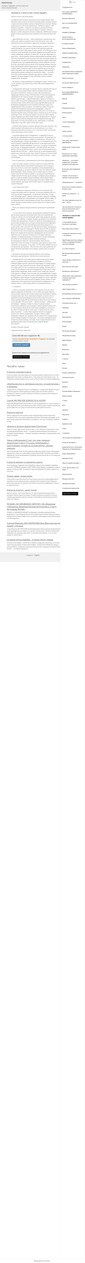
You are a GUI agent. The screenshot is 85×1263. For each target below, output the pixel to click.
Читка (64, 117)
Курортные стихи (67, 424)
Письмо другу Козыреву (69, 331)
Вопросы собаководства (69, 372)
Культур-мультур (67, 112)
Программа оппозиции (68, 483)
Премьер (64, 345)
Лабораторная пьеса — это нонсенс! (72, 182)
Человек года (66, 126)
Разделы (36, 555)
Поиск (72, 2)
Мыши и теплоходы (67, 78)
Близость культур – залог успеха (22, 490)
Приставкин (65, 354)
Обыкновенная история (68, 335)
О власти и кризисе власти (19, 372)
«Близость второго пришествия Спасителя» (27, 426)
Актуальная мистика (68, 377)
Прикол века (65, 27)
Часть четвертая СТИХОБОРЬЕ (71, 298)
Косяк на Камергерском (68, 48)
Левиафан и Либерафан (68, 32)
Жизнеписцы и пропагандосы (70, 271)
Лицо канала (65, 414)
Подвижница (65, 67)
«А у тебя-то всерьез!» (68, 248)
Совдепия (65, 419)
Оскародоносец (66, 62)
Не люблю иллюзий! (68, 43)
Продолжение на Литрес (70, 493)
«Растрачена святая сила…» (70, 303)
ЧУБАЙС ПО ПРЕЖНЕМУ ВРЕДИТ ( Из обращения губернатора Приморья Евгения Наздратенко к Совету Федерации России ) (32, 506)
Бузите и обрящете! (67, 87)
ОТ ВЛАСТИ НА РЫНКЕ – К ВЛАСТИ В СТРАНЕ (30, 540)
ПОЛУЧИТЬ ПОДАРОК (21, 345)
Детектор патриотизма (68, 18)
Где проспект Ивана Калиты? (70, 83)
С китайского (66, 433)
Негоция (64, 368)
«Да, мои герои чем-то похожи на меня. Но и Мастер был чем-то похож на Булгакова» (71, 209)
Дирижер (64, 386)
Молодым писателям (68, 479)
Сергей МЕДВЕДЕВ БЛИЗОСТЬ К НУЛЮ (26, 400)
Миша (64, 363)
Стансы (64, 428)
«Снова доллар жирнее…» (69, 442)
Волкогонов (65, 349)
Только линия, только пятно (19, 476)
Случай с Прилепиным (68, 122)
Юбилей (64, 98)
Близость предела (15, 412)
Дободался (65, 410)
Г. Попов (64, 400)
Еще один (65, 312)
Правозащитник (66, 317)
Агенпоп (64, 103)
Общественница (66, 340)
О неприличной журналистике (70, 488)
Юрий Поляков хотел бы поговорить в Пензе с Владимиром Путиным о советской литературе (72, 242)
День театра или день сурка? (70, 266)
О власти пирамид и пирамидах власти (25, 462)
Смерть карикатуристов (68, 453)
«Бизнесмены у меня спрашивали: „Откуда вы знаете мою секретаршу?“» (71, 278)
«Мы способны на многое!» (70, 284)
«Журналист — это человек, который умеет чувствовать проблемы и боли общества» (70, 162)
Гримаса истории (67, 396)
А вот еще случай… (67, 136)
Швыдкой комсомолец (68, 108)
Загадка (64, 326)
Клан (63, 405)
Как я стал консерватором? (69, 23)
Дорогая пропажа (67, 474)
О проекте (30, 555)
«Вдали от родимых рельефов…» (71, 463)
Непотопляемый (66, 321)
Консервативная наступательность (72, 293)
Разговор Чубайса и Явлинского (71, 391)
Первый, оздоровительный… (70, 53)
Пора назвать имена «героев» (70, 228)
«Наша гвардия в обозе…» (69, 289)
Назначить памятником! (69, 57)
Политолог (65, 382)
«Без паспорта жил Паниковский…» (72, 437)
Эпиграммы (65, 307)
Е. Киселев (65, 359)
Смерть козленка (67, 131)
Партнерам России (67, 458)
